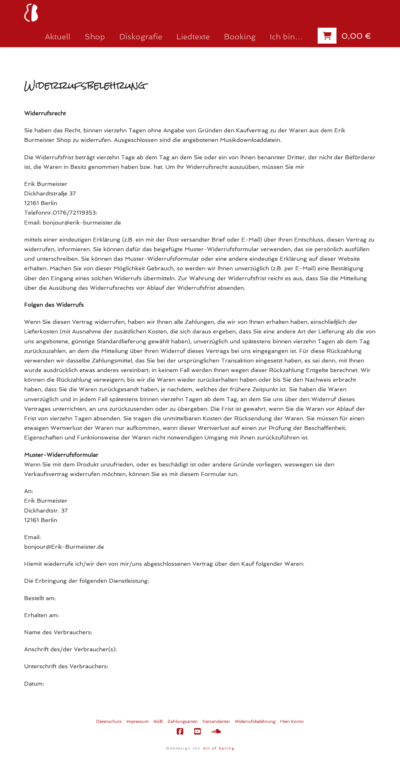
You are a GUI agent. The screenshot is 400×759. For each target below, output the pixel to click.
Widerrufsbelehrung (255, 721)
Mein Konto (292, 721)
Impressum (137, 721)
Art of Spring (219, 748)
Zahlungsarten (183, 721)
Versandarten (216, 721)
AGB (158, 721)
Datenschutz (109, 721)
